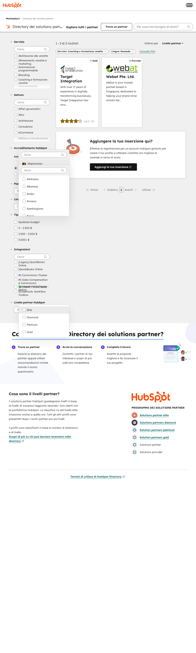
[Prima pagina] (92, 190)
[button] (30, 42)
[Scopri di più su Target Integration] (77, 92)
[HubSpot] (12, 5)
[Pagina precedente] (110, 190)
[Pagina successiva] (131, 190)
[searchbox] (163, 26)
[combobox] (44, 155)
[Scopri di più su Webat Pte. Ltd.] (122, 92)
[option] (44, 163)
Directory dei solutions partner (39, 26)
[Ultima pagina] (149, 190)
